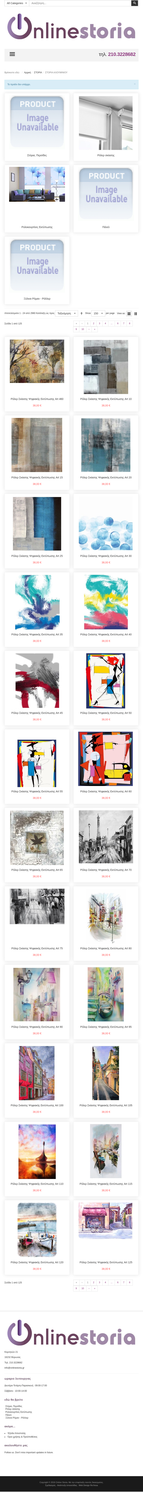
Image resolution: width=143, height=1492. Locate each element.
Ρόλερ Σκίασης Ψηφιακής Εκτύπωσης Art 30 (105, 556)
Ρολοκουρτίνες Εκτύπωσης (37, 227)
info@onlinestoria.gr (14, 1368)
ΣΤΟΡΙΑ (38, 72)
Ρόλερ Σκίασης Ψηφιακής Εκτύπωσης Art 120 (37, 1262)
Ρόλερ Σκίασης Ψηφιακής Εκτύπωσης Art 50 (105, 713)
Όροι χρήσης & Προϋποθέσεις (22, 1437)
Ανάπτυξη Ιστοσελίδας (67, 1486)
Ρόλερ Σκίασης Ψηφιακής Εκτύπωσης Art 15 (37, 477)
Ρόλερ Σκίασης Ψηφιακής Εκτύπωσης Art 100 (37, 1105)
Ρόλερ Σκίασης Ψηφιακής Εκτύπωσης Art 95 (105, 1027)
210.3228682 (122, 54)
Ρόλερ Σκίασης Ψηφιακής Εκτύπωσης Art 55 (37, 791)
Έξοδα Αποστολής (17, 1433)
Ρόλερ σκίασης (106, 155)
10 (83, 329)
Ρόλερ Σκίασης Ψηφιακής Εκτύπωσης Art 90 (37, 1027)
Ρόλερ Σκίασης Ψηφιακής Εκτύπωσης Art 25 (37, 556)
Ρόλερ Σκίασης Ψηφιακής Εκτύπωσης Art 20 (105, 477)
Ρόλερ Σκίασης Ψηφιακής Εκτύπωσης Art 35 (37, 634)
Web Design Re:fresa (88, 1486)
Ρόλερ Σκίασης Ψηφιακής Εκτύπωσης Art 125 (106, 1262)
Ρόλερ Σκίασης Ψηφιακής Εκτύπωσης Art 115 (106, 1184)
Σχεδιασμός (50, 1486)
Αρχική (27, 72)
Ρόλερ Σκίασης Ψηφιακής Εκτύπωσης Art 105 (106, 1105)
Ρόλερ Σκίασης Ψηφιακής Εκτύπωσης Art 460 (37, 399)
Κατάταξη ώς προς (45, 313)
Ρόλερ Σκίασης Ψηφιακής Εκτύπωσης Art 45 (37, 713)
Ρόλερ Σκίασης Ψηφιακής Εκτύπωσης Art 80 (105, 948)
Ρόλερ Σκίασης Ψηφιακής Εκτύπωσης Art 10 (105, 399)
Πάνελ (105, 227)
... (111, 323)
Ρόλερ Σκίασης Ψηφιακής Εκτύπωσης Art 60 (105, 791)
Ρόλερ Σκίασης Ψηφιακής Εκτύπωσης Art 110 (37, 1184)
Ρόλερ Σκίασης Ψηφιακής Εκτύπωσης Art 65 (37, 870)
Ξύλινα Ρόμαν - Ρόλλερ (37, 298)
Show (88, 313)
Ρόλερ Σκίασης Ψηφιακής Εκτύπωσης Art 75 (37, 948)
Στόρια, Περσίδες (37, 155)
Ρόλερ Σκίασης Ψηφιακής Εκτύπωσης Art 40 (105, 634)
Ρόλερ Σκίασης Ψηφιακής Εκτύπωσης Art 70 (105, 870)
